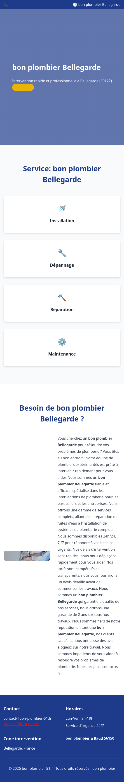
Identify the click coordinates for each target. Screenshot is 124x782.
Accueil (10, 723)
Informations (27, 723)
